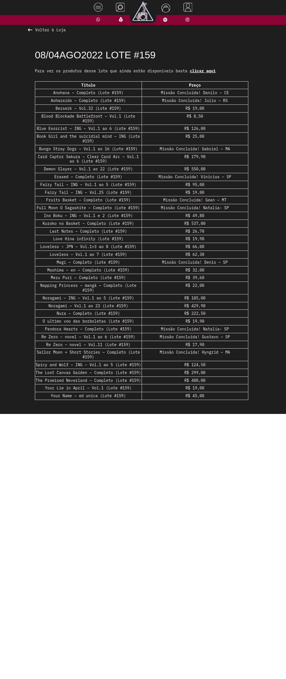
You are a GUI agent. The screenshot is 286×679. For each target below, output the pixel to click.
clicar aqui (202, 70)
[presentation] (39, 482)
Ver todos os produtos (143, 557)
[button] (124, 546)
